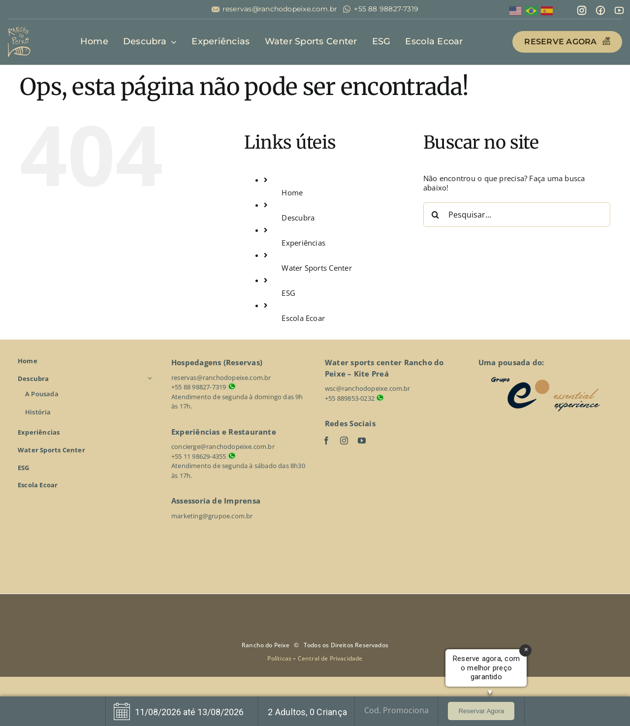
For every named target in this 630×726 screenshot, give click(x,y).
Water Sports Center (316, 268)
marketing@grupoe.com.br (212, 515)
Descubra (298, 217)
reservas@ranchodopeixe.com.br (280, 9)
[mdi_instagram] (581, 8)
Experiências (303, 243)
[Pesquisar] (435, 214)
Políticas (280, 658)
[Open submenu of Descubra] (151, 378)
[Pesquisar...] (516, 214)
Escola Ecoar (303, 318)
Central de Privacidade (330, 658)
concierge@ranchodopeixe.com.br (223, 446)
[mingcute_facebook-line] (600, 8)
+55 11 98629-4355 (198, 456)
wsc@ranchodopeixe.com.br (367, 388)
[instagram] (344, 440)
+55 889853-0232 (350, 398)
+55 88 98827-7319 (386, 9)
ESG (288, 293)
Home (292, 192)
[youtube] (362, 440)
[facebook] (326, 440)
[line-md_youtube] (619, 8)
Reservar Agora (481, 711)
